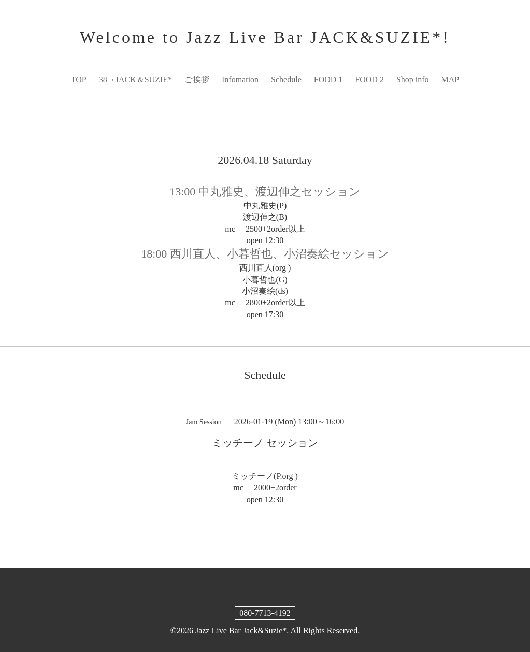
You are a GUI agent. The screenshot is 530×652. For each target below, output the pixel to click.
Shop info (412, 79)
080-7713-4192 (265, 612)
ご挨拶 (196, 79)
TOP (79, 79)
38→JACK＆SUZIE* (135, 79)
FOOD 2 (369, 79)
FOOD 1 (328, 79)
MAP (450, 79)
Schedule (286, 79)
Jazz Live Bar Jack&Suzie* (241, 630)
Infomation (240, 79)
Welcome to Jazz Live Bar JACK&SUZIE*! (265, 37)
